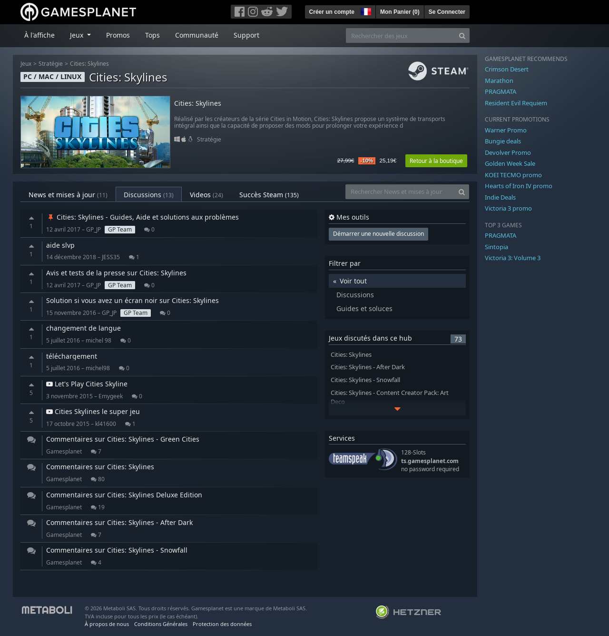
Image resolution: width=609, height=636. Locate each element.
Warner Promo (506, 130)
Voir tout (353, 280)
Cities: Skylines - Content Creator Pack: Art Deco (390, 397)
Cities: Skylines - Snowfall (365, 380)
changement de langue (83, 328)
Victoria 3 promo (508, 208)
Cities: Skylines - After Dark (368, 367)
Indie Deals (500, 197)
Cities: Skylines (89, 63)
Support (246, 35)
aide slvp (60, 245)
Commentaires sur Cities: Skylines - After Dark (119, 522)
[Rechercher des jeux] (400, 35)
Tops (152, 35)
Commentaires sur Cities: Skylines (100, 466)
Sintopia (496, 246)
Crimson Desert (507, 69)
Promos (118, 35)
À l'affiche (39, 35)
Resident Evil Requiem (516, 103)
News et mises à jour (68, 194)
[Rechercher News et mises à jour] (400, 191)
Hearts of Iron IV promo (518, 186)
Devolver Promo (508, 152)
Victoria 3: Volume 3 (512, 257)
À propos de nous (107, 623)
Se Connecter (447, 12)
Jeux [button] (77, 35)
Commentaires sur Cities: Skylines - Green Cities (122, 439)
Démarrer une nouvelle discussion (378, 234)
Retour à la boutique (436, 161)
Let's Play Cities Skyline (87, 383)
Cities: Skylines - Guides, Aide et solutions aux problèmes (142, 217)
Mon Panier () (400, 12)
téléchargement (71, 356)
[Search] (462, 35)
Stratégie (51, 63)
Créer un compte (331, 12)
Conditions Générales (160, 623)
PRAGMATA (500, 91)
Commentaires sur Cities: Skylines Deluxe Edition (124, 494)
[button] (365, 10)
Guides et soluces (364, 308)
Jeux (25, 63)
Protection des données (222, 623)
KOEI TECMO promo (513, 175)
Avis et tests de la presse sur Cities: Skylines (116, 272)
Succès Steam (269, 194)
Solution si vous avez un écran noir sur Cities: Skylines (132, 300)
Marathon (499, 80)
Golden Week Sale (510, 163)
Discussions (149, 194)
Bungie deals (503, 141)
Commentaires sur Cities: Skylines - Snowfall (116, 550)
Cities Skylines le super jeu (93, 411)
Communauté (196, 35)
